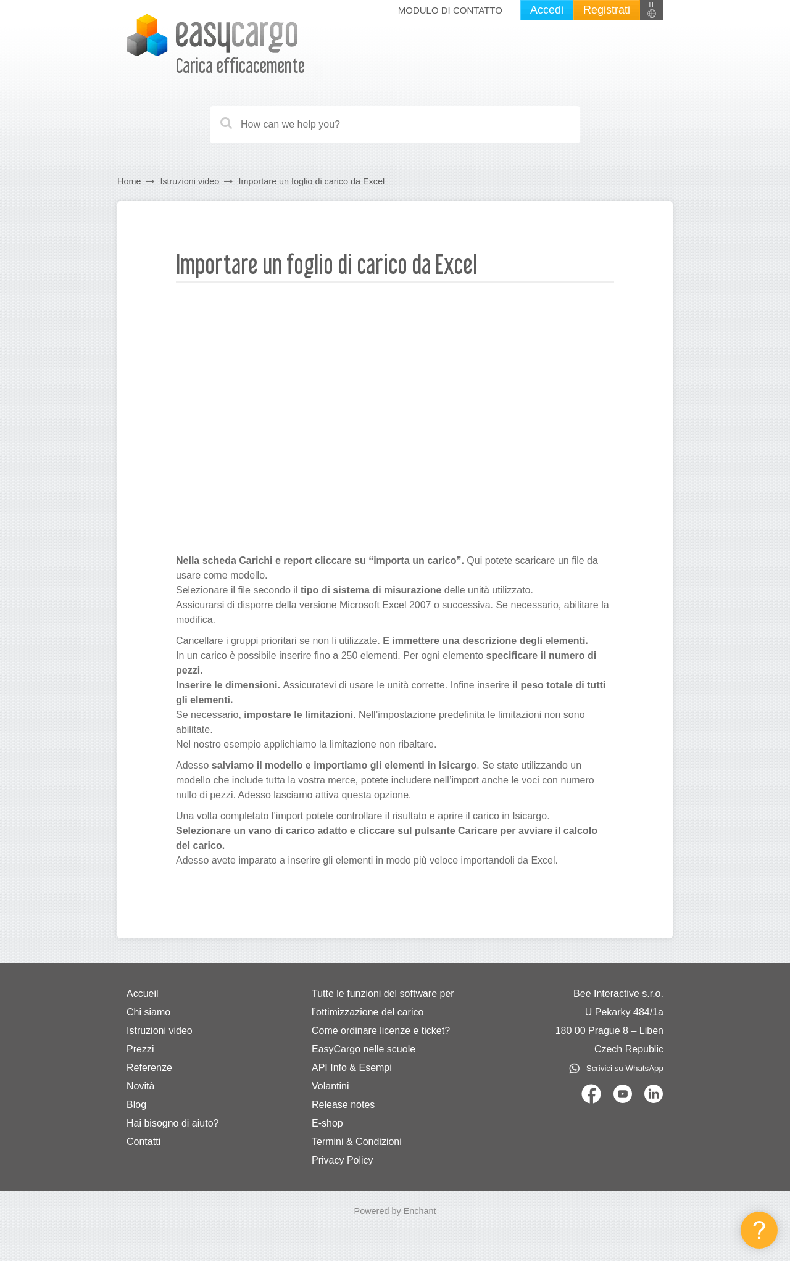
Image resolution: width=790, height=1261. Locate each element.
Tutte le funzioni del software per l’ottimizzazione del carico (383, 1002)
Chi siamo (148, 1012)
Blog (136, 1104)
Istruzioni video (189, 181)
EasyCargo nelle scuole (363, 1049)
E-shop (327, 1123)
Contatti (143, 1141)
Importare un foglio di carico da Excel (311, 181)
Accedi (546, 10)
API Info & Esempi (352, 1067)
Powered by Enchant (395, 1211)
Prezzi (140, 1049)
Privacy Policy (342, 1160)
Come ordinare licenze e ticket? (381, 1030)
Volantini (330, 1086)
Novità (140, 1086)
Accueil (143, 993)
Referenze (149, 1067)
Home (129, 181)
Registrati (606, 10)
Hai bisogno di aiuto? (172, 1123)
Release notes (343, 1104)
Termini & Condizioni (357, 1141)
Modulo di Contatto (450, 10)
